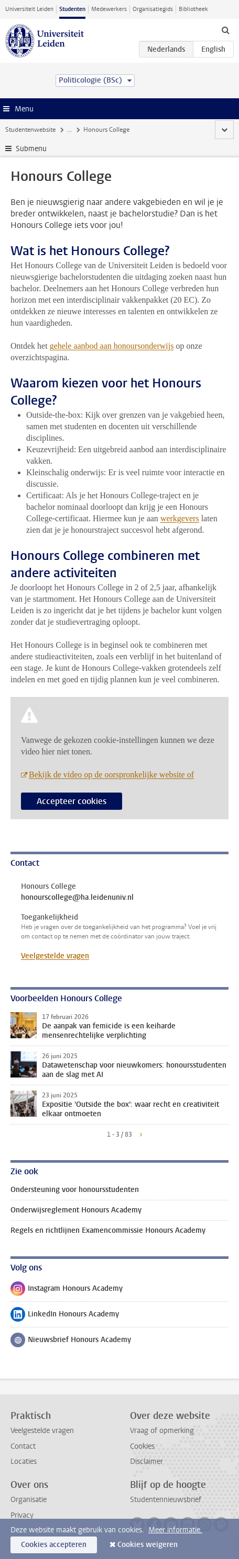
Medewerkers (109, 9)
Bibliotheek (193, 9)
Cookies (142, 1446)
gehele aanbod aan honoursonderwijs (112, 345)
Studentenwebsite (30, 129)
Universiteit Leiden (29, 9)
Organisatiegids (153, 9)
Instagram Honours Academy (66, 1290)
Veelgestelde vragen (55, 956)
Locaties (23, 1461)
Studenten (72, 9)
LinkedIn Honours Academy (64, 1316)
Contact (23, 1446)
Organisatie (28, 1500)
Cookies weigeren (147, 1545)
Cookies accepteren (53, 1545)
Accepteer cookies (71, 801)
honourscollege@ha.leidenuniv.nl (77, 897)
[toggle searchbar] (225, 29)
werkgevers (179, 518)
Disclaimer (146, 1461)
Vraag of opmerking (162, 1431)
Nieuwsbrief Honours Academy (70, 1342)
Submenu (31, 149)
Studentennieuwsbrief (165, 1500)
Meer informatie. (175, 1530)
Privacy (22, 1515)
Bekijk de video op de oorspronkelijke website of (111, 774)
